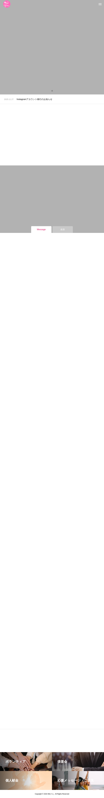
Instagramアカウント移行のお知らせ (34, 99)
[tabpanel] (52, 47)
